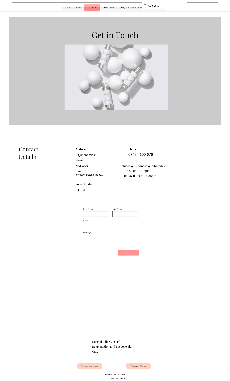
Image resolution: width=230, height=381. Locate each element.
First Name (88, 209)
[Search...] (164, 5)
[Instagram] (83, 190)
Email (85, 221)
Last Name (117, 209)
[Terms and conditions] (89, 366)
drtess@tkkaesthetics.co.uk (90, 175)
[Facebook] (78, 190)
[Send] (128, 253)
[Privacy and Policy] (138, 366)
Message (87, 232)
